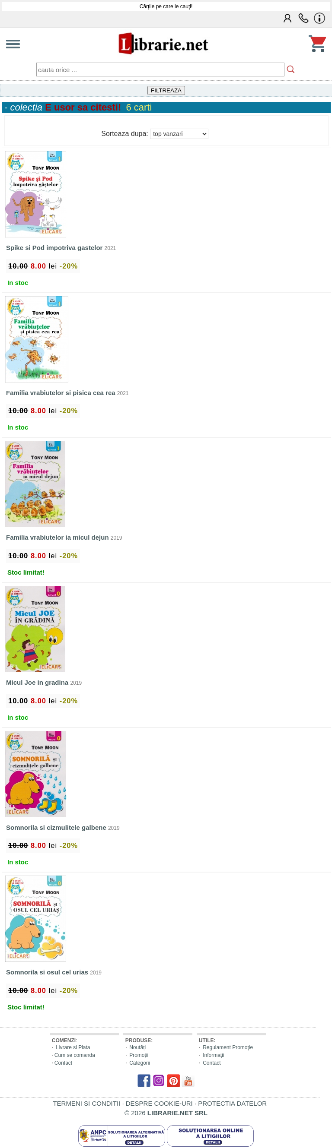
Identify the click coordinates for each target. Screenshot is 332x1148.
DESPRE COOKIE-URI (159, 1103)
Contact (63, 1063)
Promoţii (138, 1055)
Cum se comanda (74, 1055)
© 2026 (166, 1112)
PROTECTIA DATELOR (232, 1103)
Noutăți (137, 1047)
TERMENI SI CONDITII (86, 1103)
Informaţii (213, 1055)
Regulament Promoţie (228, 1047)
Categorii (139, 1063)
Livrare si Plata (73, 1047)
